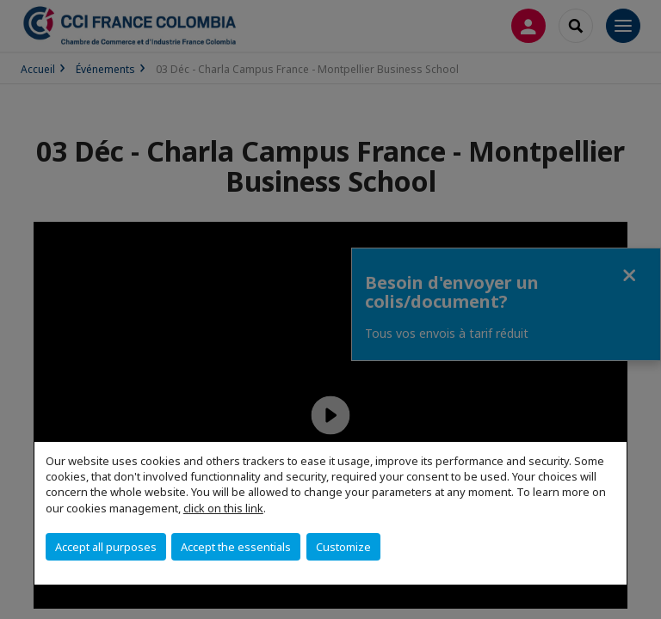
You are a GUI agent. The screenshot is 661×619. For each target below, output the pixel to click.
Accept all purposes (106, 547)
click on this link (223, 508)
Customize (343, 547)
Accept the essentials (236, 547)
